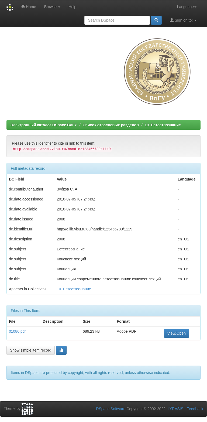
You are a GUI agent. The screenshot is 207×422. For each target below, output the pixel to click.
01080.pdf (17, 331)
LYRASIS (175, 409)
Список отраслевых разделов (110, 125)
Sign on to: (183, 20)
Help (72, 7)
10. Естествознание (162, 125)
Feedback (195, 409)
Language (186, 7)
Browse (52, 7)
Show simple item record (30, 350)
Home (28, 6)
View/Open (176, 333)
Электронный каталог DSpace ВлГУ (44, 125)
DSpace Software (110, 409)
